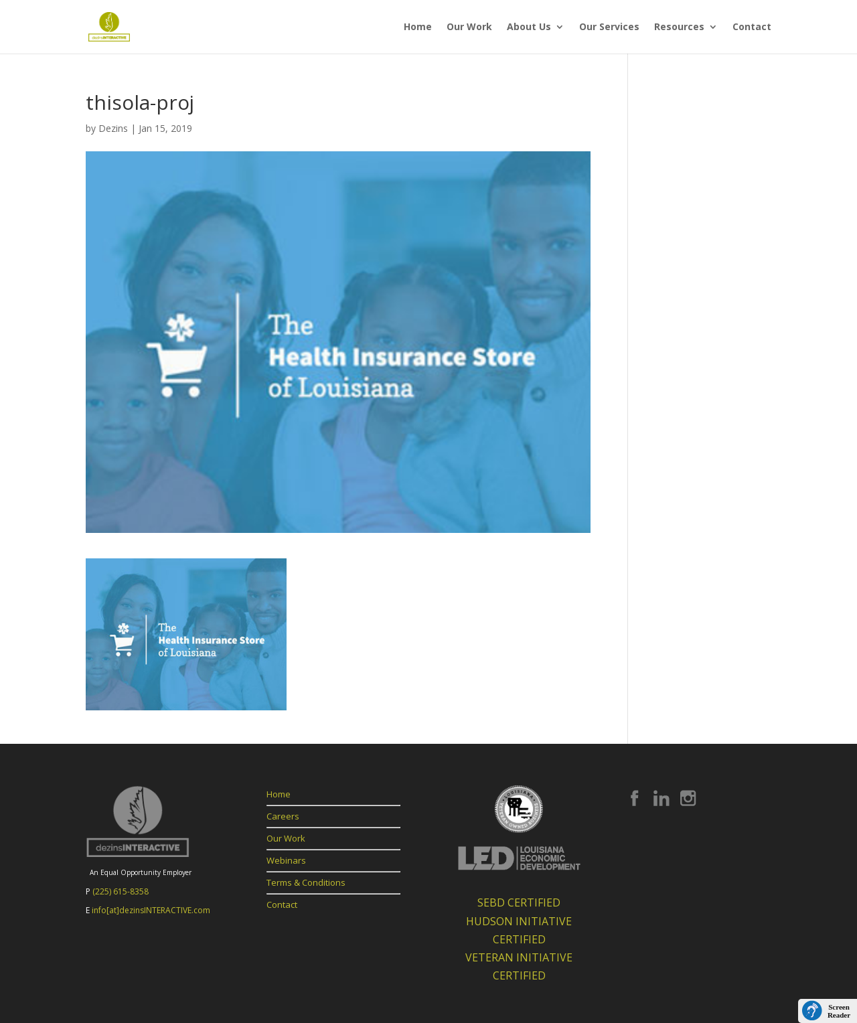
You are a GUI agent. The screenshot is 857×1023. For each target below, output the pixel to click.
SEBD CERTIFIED (518, 902)
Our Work (469, 27)
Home (418, 27)
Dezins (113, 128)
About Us (529, 27)
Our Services (609, 27)
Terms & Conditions (305, 882)
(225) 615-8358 (120, 891)
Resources (679, 27)
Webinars (286, 860)
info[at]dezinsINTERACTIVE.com (151, 910)
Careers (282, 816)
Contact (751, 27)
